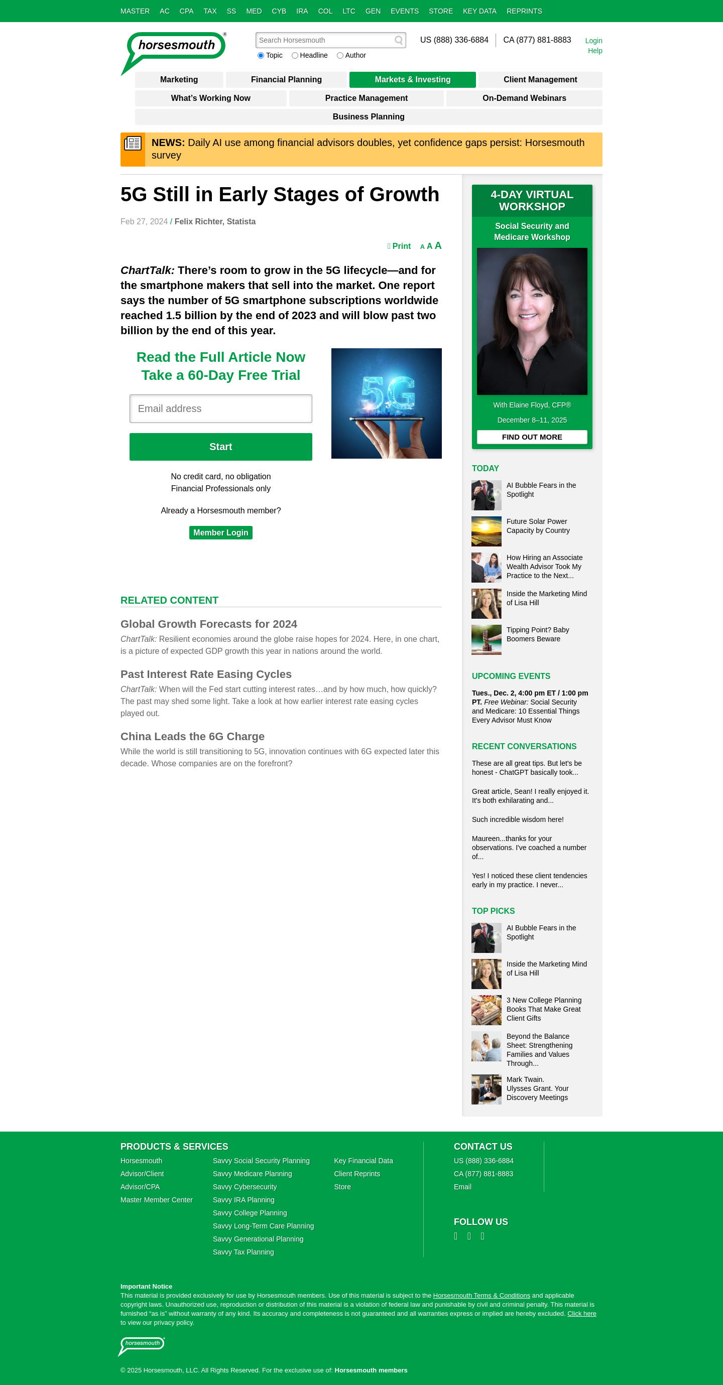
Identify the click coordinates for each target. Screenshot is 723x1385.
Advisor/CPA (140, 1187)
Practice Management (366, 98)
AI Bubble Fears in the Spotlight (541, 489)
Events (405, 11)
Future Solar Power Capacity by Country (538, 525)
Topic (274, 55)
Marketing (179, 79)
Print (399, 246)
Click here (581, 1313)
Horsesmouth (141, 1161)
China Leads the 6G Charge (192, 736)
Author (355, 55)
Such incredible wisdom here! (518, 819)
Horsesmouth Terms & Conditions (481, 1295)
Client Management (540, 79)
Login (593, 41)
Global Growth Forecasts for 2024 (208, 624)
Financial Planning (286, 79)
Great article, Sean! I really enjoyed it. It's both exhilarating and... (530, 795)
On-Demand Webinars (524, 98)
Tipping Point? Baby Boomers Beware (538, 634)
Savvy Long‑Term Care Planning (263, 1226)
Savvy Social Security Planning (261, 1161)
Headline (314, 55)
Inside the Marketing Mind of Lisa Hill (547, 598)
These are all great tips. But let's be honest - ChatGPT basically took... (527, 767)
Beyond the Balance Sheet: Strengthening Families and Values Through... (540, 1049)
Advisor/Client (142, 1174)
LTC (349, 11)
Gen (373, 11)
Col (325, 11)
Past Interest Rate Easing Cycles (206, 674)
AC (164, 11)
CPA (187, 11)
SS (231, 11)
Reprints (524, 11)
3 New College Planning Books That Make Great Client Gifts (544, 1009)
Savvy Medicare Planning (252, 1174)
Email (462, 1187)
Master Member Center (156, 1200)
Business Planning (369, 116)
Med (254, 11)
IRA (302, 11)
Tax (210, 11)
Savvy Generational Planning (258, 1239)
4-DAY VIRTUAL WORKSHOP (532, 200)
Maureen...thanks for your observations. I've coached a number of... (529, 848)
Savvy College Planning (250, 1213)
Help (595, 51)
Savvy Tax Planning (243, 1252)
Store (441, 11)
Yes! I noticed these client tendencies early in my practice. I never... (529, 880)
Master (135, 11)
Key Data (480, 11)
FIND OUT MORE (532, 437)
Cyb (279, 11)
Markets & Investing (413, 79)
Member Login (220, 532)
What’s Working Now (211, 98)
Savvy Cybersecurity (245, 1187)
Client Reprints (357, 1174)
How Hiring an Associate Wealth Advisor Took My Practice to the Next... (545, 566)
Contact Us (483, 1147)
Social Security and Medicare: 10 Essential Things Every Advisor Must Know (530, 706)
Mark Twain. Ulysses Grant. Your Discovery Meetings (538, 1088)
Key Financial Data (363, 1161)
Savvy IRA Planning (244, 1200)
